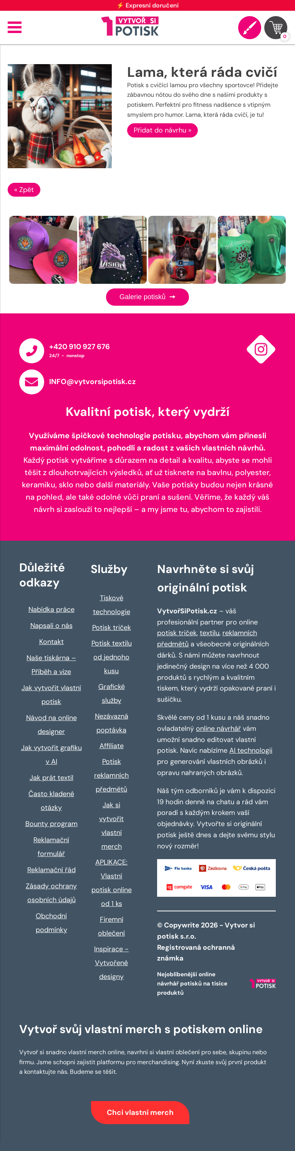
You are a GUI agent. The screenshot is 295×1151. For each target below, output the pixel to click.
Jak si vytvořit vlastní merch (111, 825)
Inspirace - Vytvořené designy (111, 962)
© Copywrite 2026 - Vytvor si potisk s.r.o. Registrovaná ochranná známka (206, 942)
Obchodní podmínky (51, 922)
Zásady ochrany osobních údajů (51, 892)
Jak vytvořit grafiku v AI (51, 754)
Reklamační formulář (51, 846)
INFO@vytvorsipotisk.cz (92, 381)
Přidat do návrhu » (162, 130)
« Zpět (24, 189)
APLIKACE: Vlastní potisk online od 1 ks (111, 883)
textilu (209, 633)
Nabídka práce (51, 609)
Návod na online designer (51, 724)
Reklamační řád (51, 869)
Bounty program (51, 823)
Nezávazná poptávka (111, 723)
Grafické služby (111, 693)
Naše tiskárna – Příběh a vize (51, 664)
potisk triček (177, 633)
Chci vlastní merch (140, 1112)
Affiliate (111, 745)
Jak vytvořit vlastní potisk (51, 694)
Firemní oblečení (111, 926)
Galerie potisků (147, 297)
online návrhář (218, 728)
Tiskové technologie (111, 604)
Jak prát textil (51, 777)
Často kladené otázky (51, 800)
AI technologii (250, 750)
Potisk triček (111, 627)
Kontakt (51, 641)
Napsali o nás (51, 625)
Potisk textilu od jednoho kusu (111, 657)
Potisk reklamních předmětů (111, 775)
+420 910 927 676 (79, 346)
